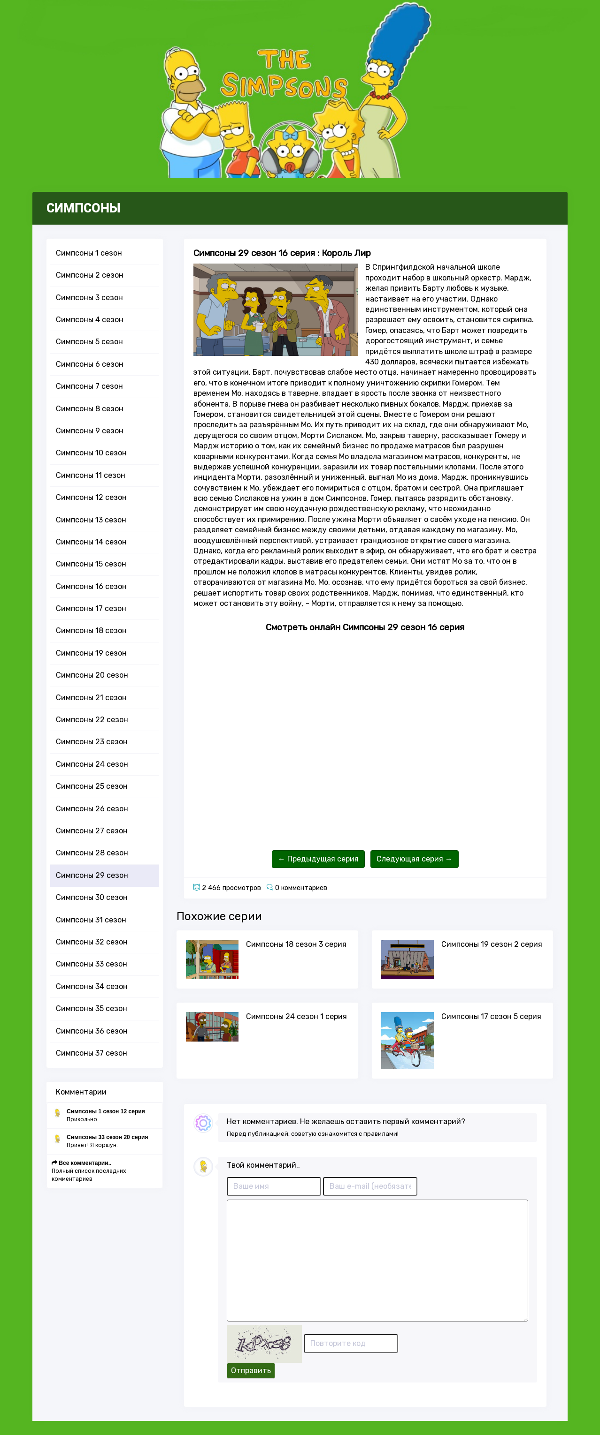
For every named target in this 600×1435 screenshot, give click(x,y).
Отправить (251, 1370)
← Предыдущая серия (318, 858)
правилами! (381, 1133)
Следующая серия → (415, 858)
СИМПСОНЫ (83, 208)
